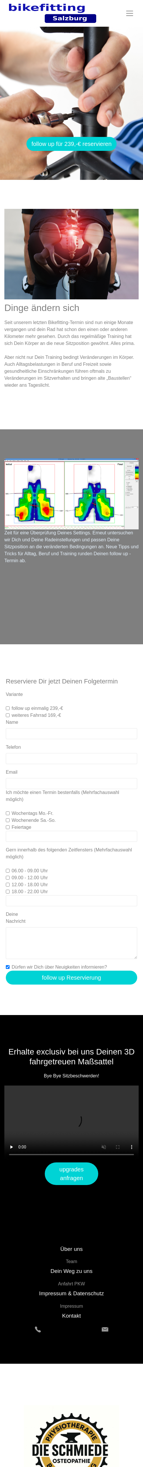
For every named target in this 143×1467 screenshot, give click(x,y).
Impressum (71, 1306)
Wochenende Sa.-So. (34, 820)
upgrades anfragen (71, 1173)
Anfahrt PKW (71, 1283)
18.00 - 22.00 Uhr (30, 891)
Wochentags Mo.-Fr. (32, 813)
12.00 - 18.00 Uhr (30, 884)
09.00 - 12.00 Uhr (30, 877)
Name (12, 722)
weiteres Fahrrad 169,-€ (36, 715)
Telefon (13, 747)
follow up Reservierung (71, 977)
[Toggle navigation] (129, 13)
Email (11, 772)
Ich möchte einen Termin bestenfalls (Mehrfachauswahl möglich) (62, 796)
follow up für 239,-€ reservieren (71, 144)
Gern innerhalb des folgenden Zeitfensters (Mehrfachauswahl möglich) (69, 853)
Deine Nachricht (16, 918)
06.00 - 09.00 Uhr (30, 870)
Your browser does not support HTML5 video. (71, 1123)
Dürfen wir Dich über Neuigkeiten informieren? (59, 967)
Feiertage (21, 827)
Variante (15, 694)
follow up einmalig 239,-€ (37, 708)
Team (71, 1261)
